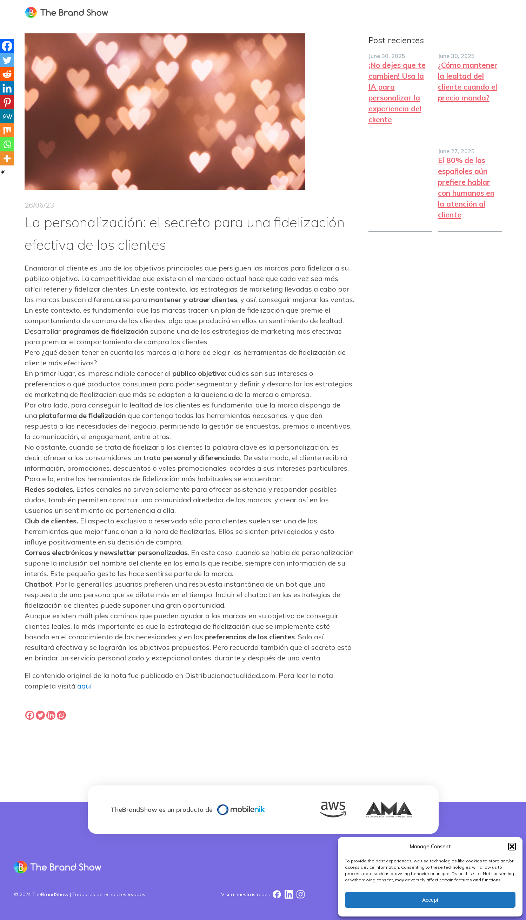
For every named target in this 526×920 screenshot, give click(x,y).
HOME (320, 12)
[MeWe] (7, 116)
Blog (441, 12)
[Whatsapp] (7, 144)
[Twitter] (7, 60)
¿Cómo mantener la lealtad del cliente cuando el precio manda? (468, 81)
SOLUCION (358, 12)
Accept (430, 900)
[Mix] (7, 130)
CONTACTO (479, 12)
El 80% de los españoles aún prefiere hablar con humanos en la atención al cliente (466, 187)
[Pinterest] (7, 102)
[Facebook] (7, 46)
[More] (7, 158)
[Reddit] (7, 74)
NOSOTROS (402, 12)
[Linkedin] (7, 88)
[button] (511, 846)
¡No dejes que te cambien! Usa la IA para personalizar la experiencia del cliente (397, 92)
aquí (84, 685)
